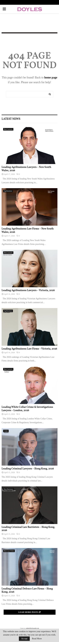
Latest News (11, 119)
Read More (37, 639)
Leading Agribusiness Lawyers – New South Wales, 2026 (26, 168)
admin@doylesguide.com (32, 628)
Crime (6, 431)
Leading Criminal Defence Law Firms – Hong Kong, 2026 (27, 590)
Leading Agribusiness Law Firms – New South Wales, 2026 (28, 230)
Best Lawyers (8, 129)
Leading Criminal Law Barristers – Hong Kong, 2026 (28, 528)
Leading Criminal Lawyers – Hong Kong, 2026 (28, 469)
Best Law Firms (9, 551)
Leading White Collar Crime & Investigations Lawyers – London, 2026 (27, 408)
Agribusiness (8, 191)
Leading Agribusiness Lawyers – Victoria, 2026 (28, 290)
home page (50, 77)
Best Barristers (8, 489)
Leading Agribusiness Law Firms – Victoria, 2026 (29, 349)
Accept (24, 638)
